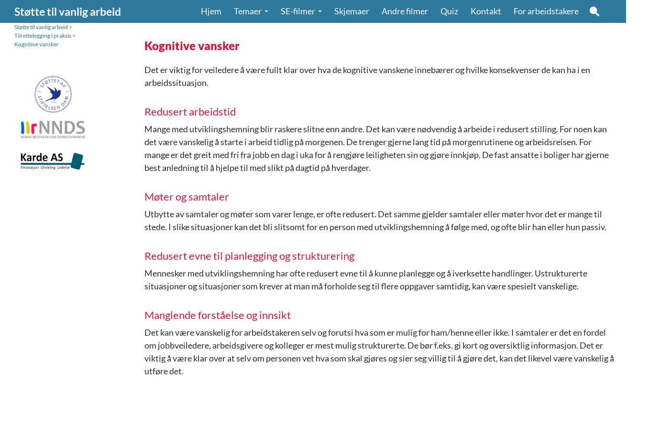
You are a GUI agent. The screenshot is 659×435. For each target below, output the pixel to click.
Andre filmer (405, 11)
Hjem (211, 11)
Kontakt (486, 11)
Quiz (449, 11)
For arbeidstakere (546, 11)
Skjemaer (351, 11)
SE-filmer (298, 11)
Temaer (248, 11)
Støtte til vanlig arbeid (67, 11)
